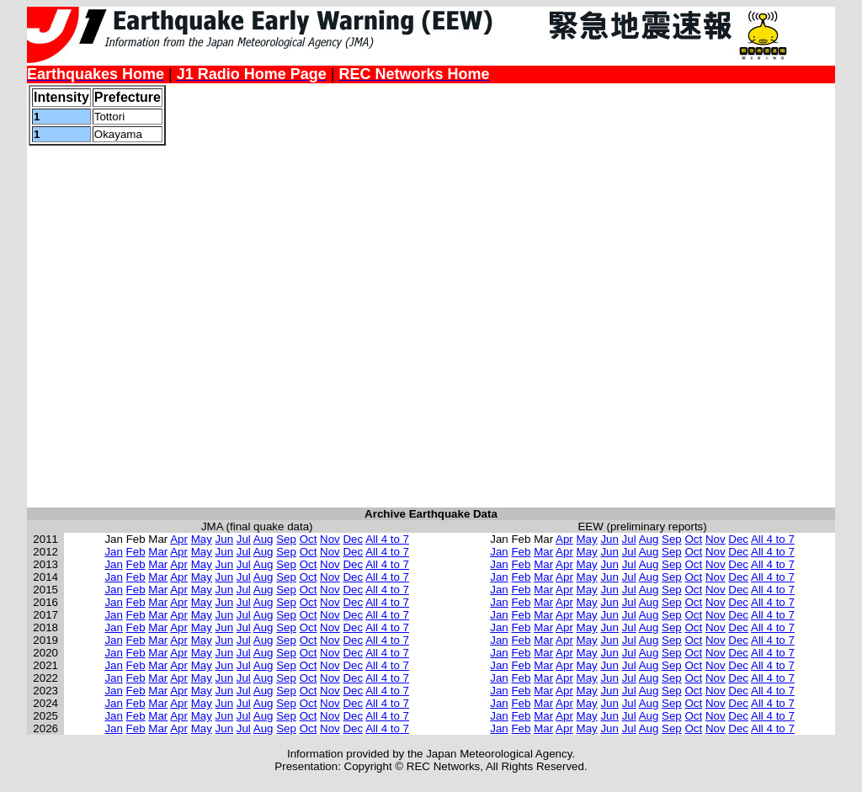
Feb (136, 551)
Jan (113, 551)
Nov (330, 539)
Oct (308, 539)
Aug (263, 539)
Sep (286, 539)
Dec (353, 539)
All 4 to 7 (387, 539)
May (201, 539)
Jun (225, 539)
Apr (179, 539)
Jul (244, 539)
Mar (158, 551)
